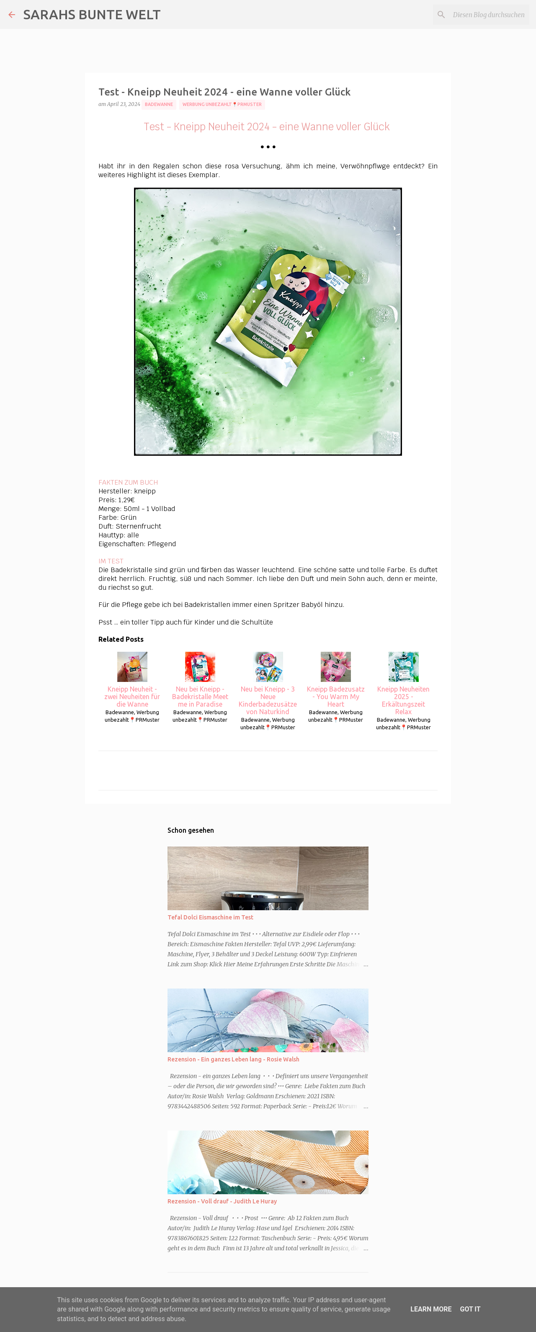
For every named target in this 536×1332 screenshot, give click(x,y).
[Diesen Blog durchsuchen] (485, 15)
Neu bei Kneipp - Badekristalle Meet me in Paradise (200, 680)
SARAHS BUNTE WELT (92, 14)
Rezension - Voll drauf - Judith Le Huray (222, 1201)
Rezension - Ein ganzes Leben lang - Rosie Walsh (233, 1059)
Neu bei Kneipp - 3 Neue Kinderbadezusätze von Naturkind (268, 683)
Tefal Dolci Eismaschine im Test (210, 917)
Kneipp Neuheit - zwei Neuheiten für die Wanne (132, 680)
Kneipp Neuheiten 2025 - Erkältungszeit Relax (403, 683)
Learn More (430, 1309)
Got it (470, 1309)
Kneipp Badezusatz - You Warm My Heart (336, 680)
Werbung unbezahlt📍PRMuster (222, 104)
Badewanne (159, 104)
